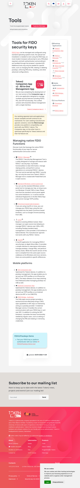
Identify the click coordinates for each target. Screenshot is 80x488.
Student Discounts (15, 446)
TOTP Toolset (32, 453)
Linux (19, 220)
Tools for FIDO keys (39, 26)
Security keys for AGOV (33, 479)
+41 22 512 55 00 (14, 466)
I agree (47, 482)
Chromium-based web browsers (28, 204)
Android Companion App (26, 286)
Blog (29, 446)
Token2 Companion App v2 (36, 109)
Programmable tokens (48, 450)
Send (44, 397)
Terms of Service (33, 476)
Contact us (12, 453)
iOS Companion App (24, 270)
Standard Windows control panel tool (30, 184)
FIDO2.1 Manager (24, 157)
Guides (30, 443)
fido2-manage (59, 71)
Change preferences (58, 482)
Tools (43, 443)
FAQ (29, 450)
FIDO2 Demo (59, 111)
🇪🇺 (53, 3)
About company (13, 443)
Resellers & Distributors (15, 450)
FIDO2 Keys (16, 52)
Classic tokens (46, 446)
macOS (20, 240)
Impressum (13, 479)
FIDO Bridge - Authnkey (26, 297)
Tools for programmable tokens (19, 26)
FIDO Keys (45, 453)
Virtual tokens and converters (19, 29)
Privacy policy (14, 476)
